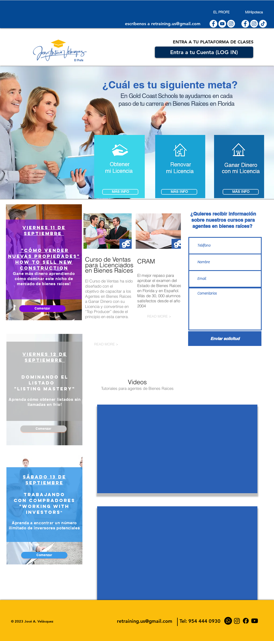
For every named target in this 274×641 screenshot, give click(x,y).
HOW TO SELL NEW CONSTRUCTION (44, 265)
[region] (44, 262)
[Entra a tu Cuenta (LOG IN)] (204, 52)
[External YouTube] (177, 449)
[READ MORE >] (118, 344)
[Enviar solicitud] (224, 338)
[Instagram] (231, 24)
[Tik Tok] (263, 24)
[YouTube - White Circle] (222, 24)
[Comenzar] (42, 308)
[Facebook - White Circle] (213, 24)
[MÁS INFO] (179, 192)
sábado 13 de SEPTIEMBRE (44, 480)
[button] (239, 166)
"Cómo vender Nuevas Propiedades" (44, 253)
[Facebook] (246, 621)
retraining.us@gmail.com (175, 23)
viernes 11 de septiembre (44, 230)
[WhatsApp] (228, 621)
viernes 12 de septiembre (44, 357)
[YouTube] (254, 621)
